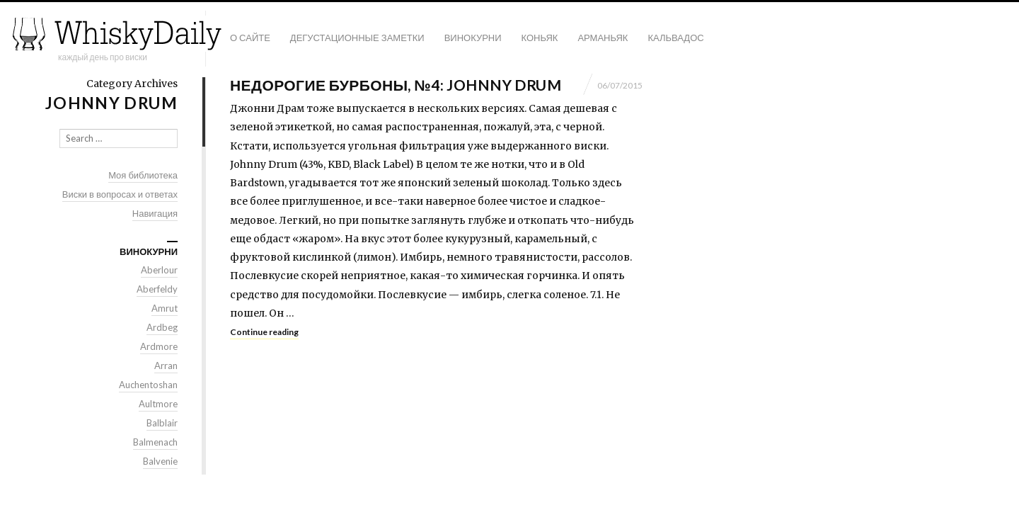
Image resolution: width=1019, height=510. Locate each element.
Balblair (162, 423)
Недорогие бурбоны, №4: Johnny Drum (395, 85)
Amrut (164, 308)
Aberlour (159, 270)
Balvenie (160, 461)
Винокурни (473, 37)
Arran (166, 365)
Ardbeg (162, 327)
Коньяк (540, 37)
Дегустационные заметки (357, 37)
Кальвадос (675, 37)
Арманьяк (602, 37)
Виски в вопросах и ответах (120, 194)
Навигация (155, 213)
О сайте (250, 37)
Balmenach (155, 442)
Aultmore (158, 403)
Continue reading (264, 332)
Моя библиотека (143, 175)
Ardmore (159, 346)
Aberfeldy (157, 289)
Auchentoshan (148, 384)
